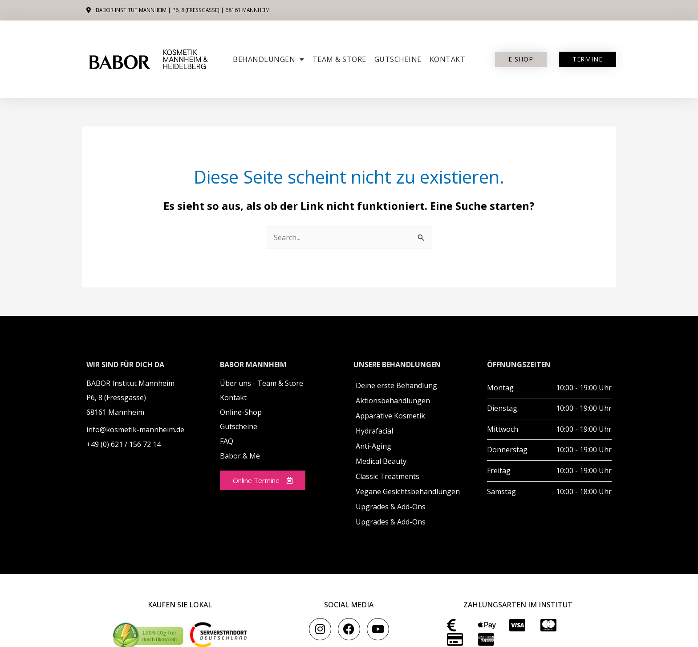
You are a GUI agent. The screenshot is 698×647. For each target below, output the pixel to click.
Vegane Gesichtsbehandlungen (408, 491)
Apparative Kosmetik (390, 416)
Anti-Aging (373, 446)
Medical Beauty (381, 461)
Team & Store (339, 59)
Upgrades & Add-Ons (391, 507)
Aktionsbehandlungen (393, 400)
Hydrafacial (374, 431)
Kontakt (448, 59)
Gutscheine (398, 59)
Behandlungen (268, 59)
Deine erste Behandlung (396, 385)
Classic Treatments (387, 476)
